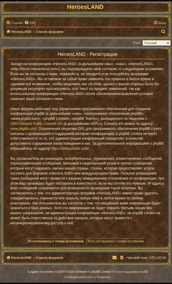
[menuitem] (30, 22)
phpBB (58, 271)
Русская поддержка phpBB (129, 271)
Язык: (137, 42)
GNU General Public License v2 (35, 124)
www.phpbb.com (23, 129)
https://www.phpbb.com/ (70, 148)
